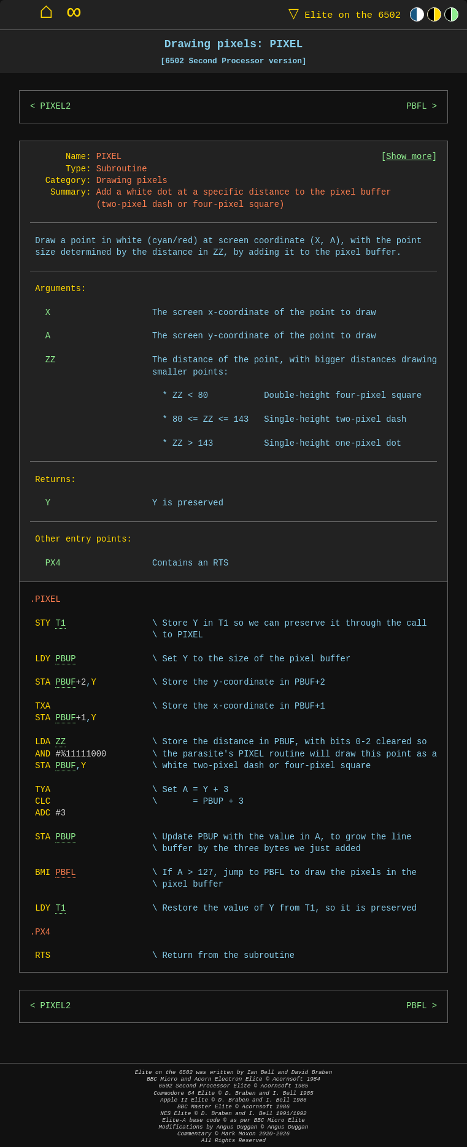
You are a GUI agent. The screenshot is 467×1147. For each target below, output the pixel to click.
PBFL (416, 106)
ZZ (60, 742)
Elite (342, 14)
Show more (409, 157)
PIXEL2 (56, 106)
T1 (60, 623)
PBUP (65, 659)
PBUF (65, 682)
